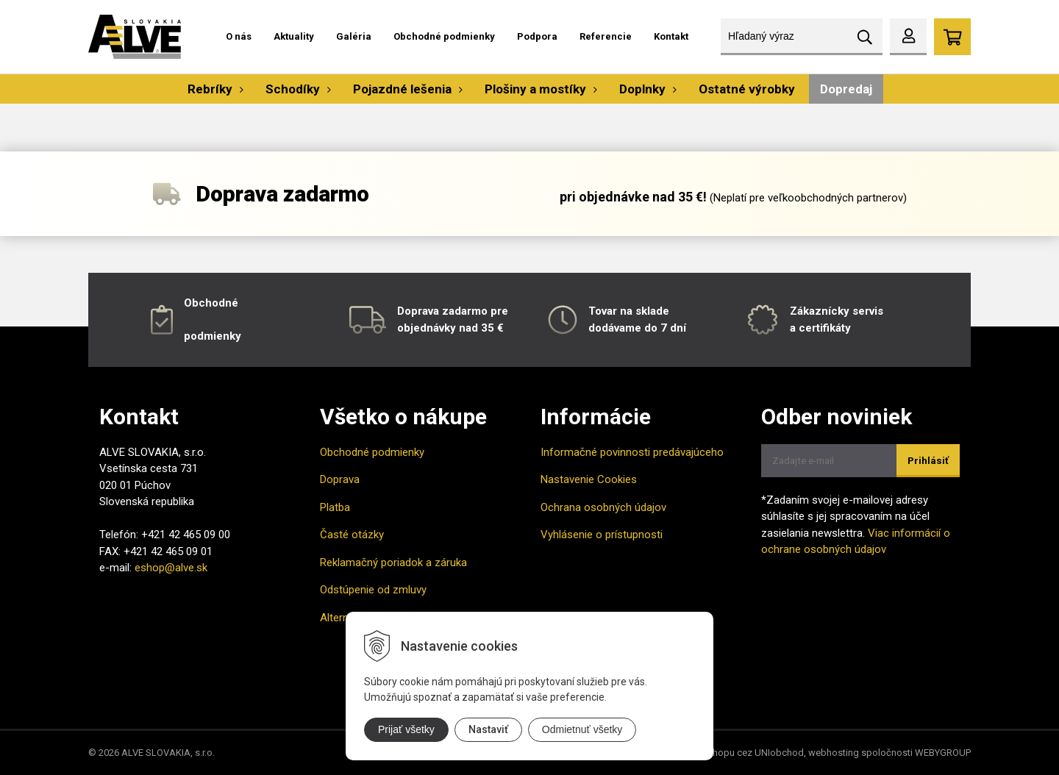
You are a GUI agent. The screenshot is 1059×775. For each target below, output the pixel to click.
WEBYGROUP (943, 752)
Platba (335, 507)
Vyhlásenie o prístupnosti (602, 534)
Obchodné (211, 303)
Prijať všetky (406, 729)
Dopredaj (846, 89)
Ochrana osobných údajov (603, 507)
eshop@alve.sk (171, 567)
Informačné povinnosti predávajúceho (632, 452)
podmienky (212, 336)
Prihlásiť (928, 460)
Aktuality (294, 36)
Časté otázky (352, 534)
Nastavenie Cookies (589, 479)
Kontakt (671, 36)
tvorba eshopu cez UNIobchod (738, 752)
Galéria (353, 36)
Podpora (537, 36)
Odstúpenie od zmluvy (373, 589)
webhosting (833, 752)
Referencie (606, 36)
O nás (239, 36)
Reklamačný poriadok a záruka (393, 562)
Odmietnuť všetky (582, 729)
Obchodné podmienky (444, 36)
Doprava (340, 479)
